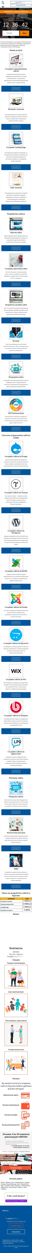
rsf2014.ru (17, 1240)
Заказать (16, 88)
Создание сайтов (13, 1151)
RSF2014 (5, 1211)
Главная (4, 1151)
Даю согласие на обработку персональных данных (16, 1173)
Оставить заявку (16, 1226)
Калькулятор (21, 5)
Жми (24, 33)
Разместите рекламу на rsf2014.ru (16, 1201)
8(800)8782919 (21, 2)
